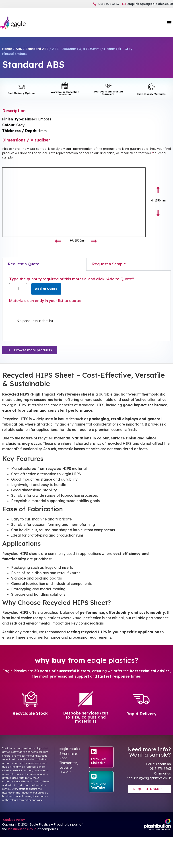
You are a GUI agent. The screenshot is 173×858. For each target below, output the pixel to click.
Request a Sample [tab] (109, 264)
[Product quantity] (18, 288)
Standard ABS (37, 49)
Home (7, 49)
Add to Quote (46, 289)
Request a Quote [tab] (23, 264)
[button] (169, 22)
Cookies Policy (13, 820)
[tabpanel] (86, 306)
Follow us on (99, 759)
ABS (19, 49)
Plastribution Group (22, 829)
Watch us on (99, 783)
